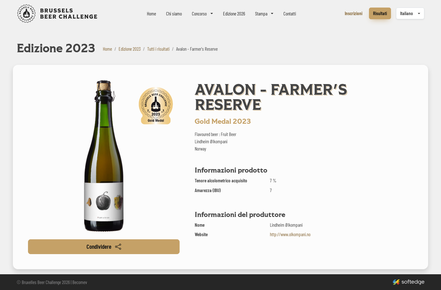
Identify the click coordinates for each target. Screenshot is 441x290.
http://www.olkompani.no (290, 234)
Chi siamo (174, 13)
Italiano (406, 13)
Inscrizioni (353, 13)
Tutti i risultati (158, 49)
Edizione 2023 (130, 49)
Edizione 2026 (234, 13)
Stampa (261, 13)
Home (151, 13)
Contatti (289, 13)
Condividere (104, 246)
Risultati (380, 13)
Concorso (199, 13)
